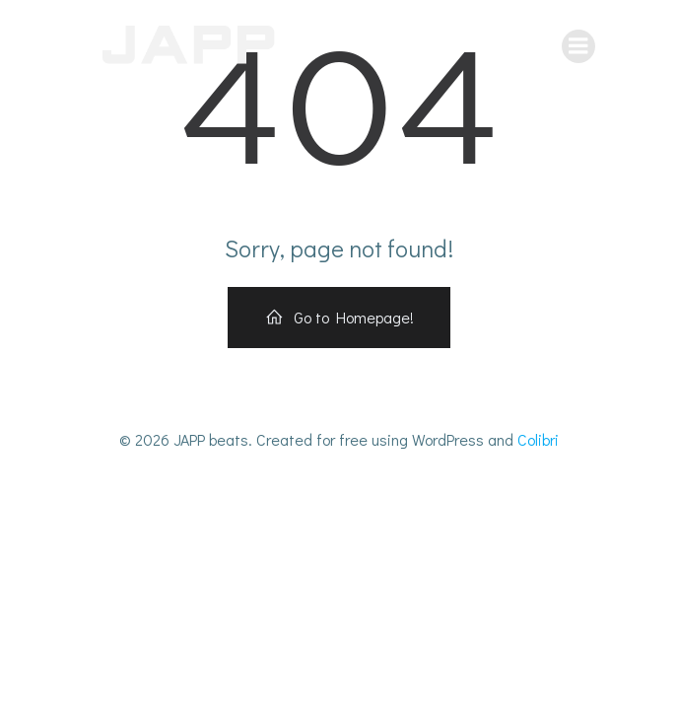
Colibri (538, 439)
